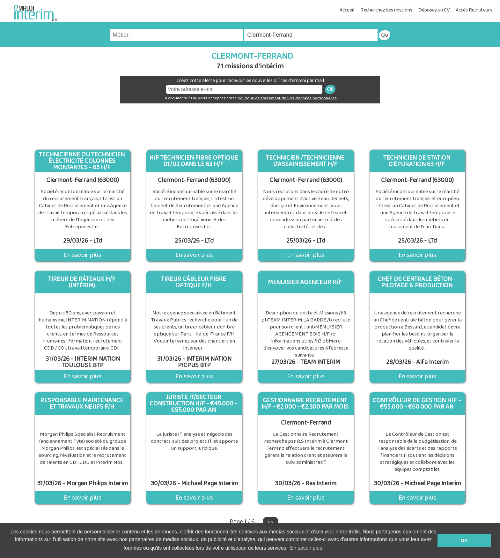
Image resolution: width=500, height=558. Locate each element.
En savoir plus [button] (306, 548)
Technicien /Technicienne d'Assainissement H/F (305, 161)
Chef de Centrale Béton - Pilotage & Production (417, 282)
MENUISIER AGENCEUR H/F (305, 282)
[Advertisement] (250, 124)
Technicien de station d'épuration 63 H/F (416, 161)
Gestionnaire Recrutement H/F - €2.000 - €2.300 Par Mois (305, 403)
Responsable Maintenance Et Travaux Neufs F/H (81, 403)
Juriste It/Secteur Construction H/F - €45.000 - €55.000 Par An (193, 403)
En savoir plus (82, 255)
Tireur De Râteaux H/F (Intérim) (81, 282)
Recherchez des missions (386, 10)
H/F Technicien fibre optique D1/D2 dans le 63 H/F (193, 161)
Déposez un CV (434, 10)
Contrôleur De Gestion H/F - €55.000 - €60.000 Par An (416, 403)
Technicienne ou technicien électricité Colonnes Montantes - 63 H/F (82, 160)
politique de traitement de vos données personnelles (287, 98)
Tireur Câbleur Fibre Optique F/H (193, 282)
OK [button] (464, 540)
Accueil (347, 10)
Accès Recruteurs (474, 10)
